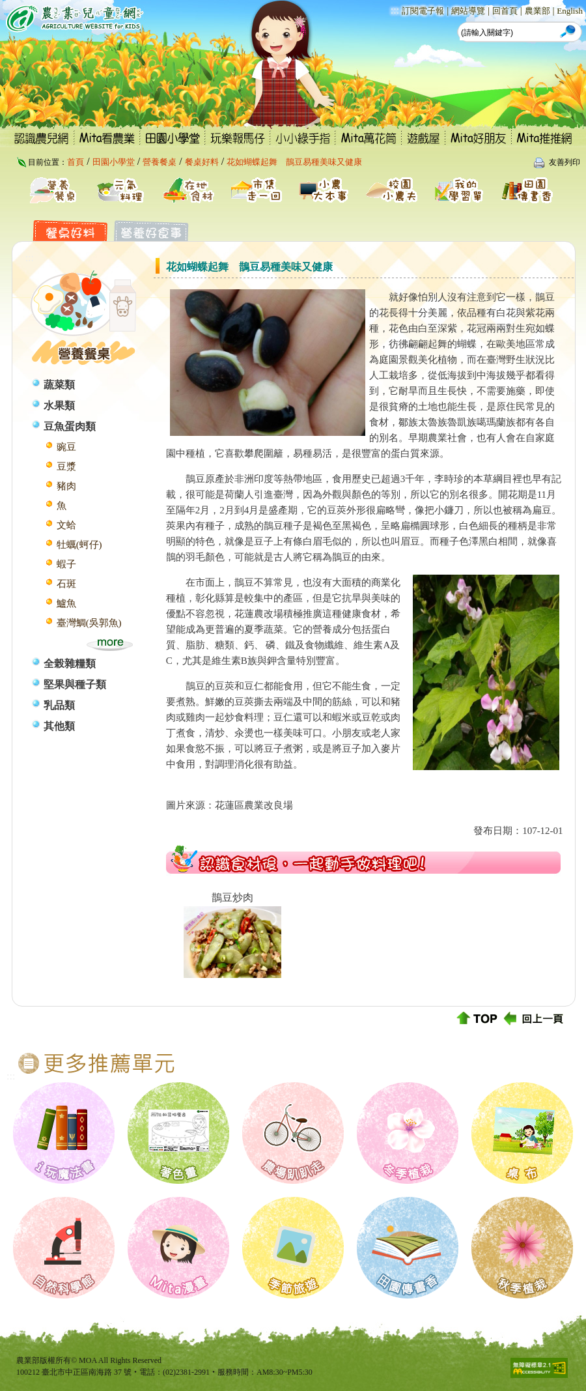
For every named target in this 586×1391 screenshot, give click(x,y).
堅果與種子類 (75, 684)
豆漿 (66, 466)
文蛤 (66, 525)
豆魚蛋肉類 (70, 426)
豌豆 (66, 447)
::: (395, 10)
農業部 (537, 11)
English (570, 11)
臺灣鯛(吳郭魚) (89, 623)
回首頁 (505, 11)
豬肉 (66, 486)
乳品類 (59, 705)
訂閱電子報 (423, 11)
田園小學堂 (113, 162)
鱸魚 (66, 603)
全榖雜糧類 (70, 663)
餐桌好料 (202, 162)
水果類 (59, 405)
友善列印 (564, 162)
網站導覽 (468, 11)
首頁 (75, 162)
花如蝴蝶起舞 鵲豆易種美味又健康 (294, 162)
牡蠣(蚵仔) (79, 544)
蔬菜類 (59, 384)
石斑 (66, 584)
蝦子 (66, 564)
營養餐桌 (159, 162)
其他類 (59, 726)
